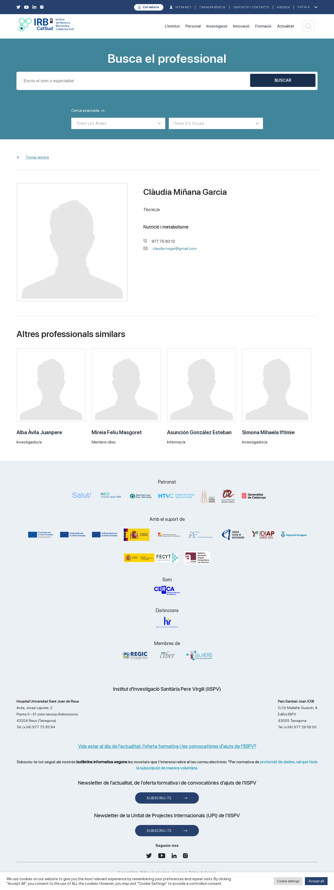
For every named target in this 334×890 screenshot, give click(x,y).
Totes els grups (189, 123)
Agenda (283, 7)
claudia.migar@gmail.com (175, 248)
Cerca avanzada (87, 110)
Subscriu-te (159, 798)
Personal (193, 26)
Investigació (216, 26)
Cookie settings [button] (288, 881)
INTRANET (183, 7)
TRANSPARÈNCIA (212, 7)
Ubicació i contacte (251, 7)
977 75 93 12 (163, 241)
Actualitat (285, 26)
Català (304, 7)
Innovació (241, 26)
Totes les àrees (91, 123)
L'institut (172, 26)
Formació (263, 26)
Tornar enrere (37, 157)
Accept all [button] (316, 881)
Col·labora (151, 7)
